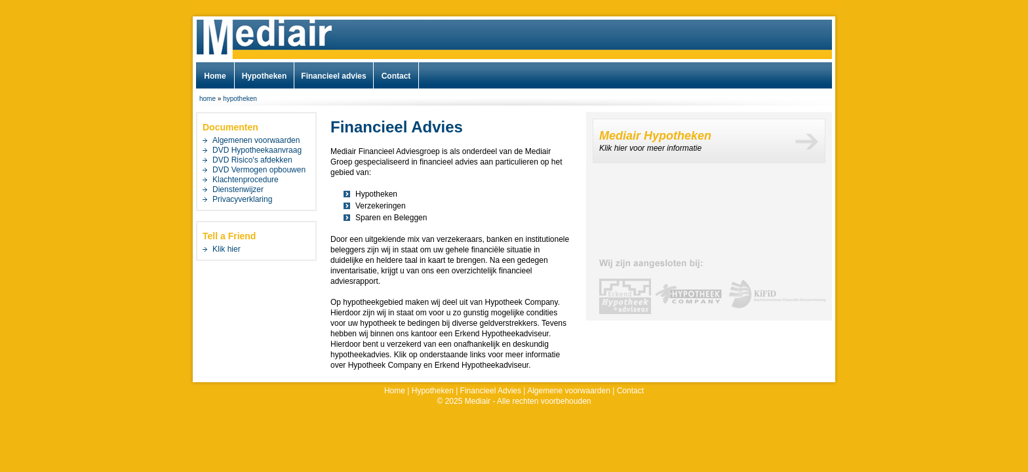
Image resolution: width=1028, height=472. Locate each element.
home (207, 98)
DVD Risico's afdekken (252, 160)
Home (215, 76)
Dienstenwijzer (238, 189)
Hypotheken (264, 76)
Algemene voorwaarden (568, 390)
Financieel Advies (490, 390)
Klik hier (226, 249)
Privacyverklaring (242, 199)
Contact (396, 76)
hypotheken (240, 98)
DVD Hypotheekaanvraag (257, 150)
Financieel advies (333, 76)
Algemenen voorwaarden (256, 140)
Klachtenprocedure (245, 179)
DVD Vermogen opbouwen (259, 169)
